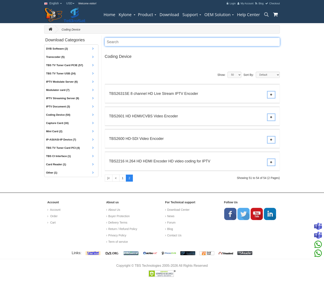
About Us (114, 209)
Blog (170, 229)
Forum (171, 222)
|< (108, 178)
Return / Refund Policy (122, 229)
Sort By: (248, 74)
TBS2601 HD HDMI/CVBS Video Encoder (143, 116)
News (170, 216)
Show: (221, 74)
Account (55, 209)
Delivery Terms (117, 222)
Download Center (178, 209)
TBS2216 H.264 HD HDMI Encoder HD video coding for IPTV (159, 161)
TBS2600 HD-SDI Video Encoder (136, 139)
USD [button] (70, 3)
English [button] (53, 3)
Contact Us (174, 235)
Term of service (118, 241)
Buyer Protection (119, 216)
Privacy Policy (117, 235)
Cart (52, 222)
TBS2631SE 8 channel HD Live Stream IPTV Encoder (153, 94)
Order (53, 216)
